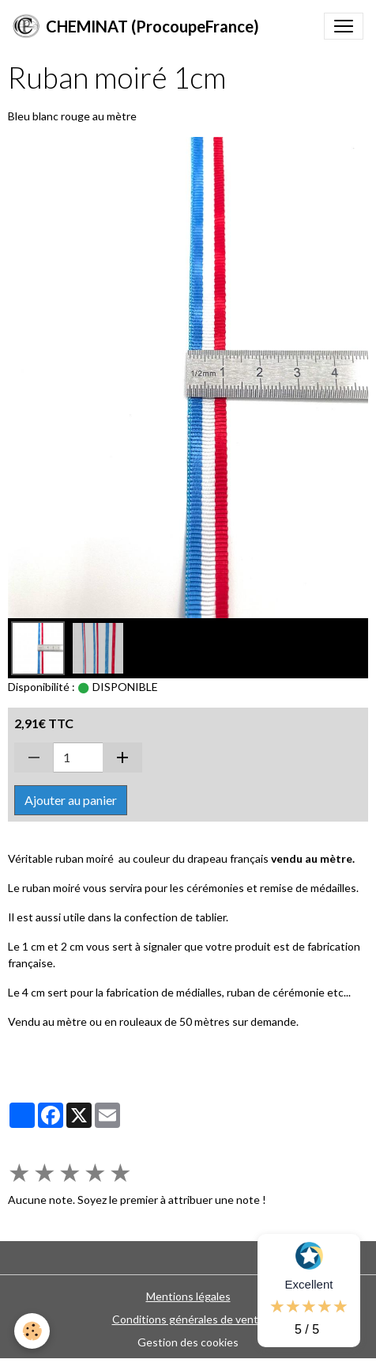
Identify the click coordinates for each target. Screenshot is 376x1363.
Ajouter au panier (70, 799)
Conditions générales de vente (188, 1319)
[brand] (136, 26)
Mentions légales (188, 1296)
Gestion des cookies (188, 1342)
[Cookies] (32, 1331)
